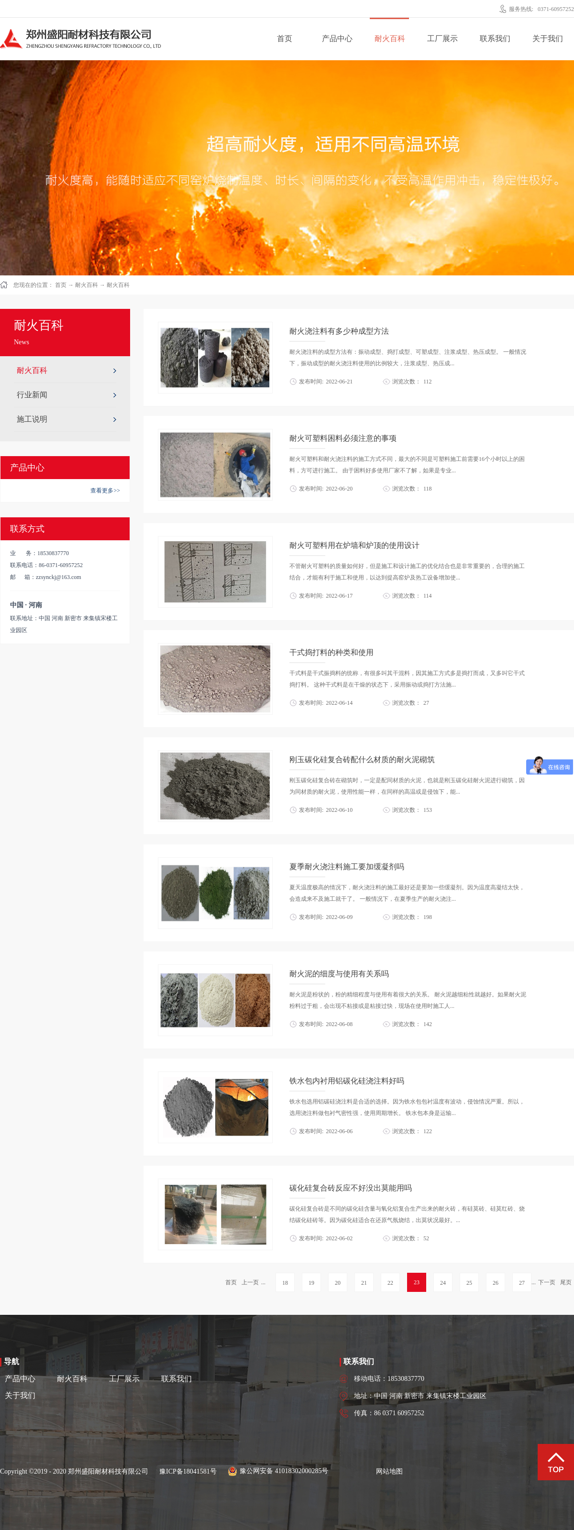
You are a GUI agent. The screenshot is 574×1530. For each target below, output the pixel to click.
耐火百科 (86, 285)
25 (469, 1282)
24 (443, 1282)
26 (495, 1282)
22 (390, 1282)
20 (338, 1282)
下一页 (546, 1282)
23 (416, 1282)
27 (522, 1282)
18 (285, 1282)
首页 (284, 38)
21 (364, 1282)
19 (311, 1282)
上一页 (250, 1282)
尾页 (566, 1282)
